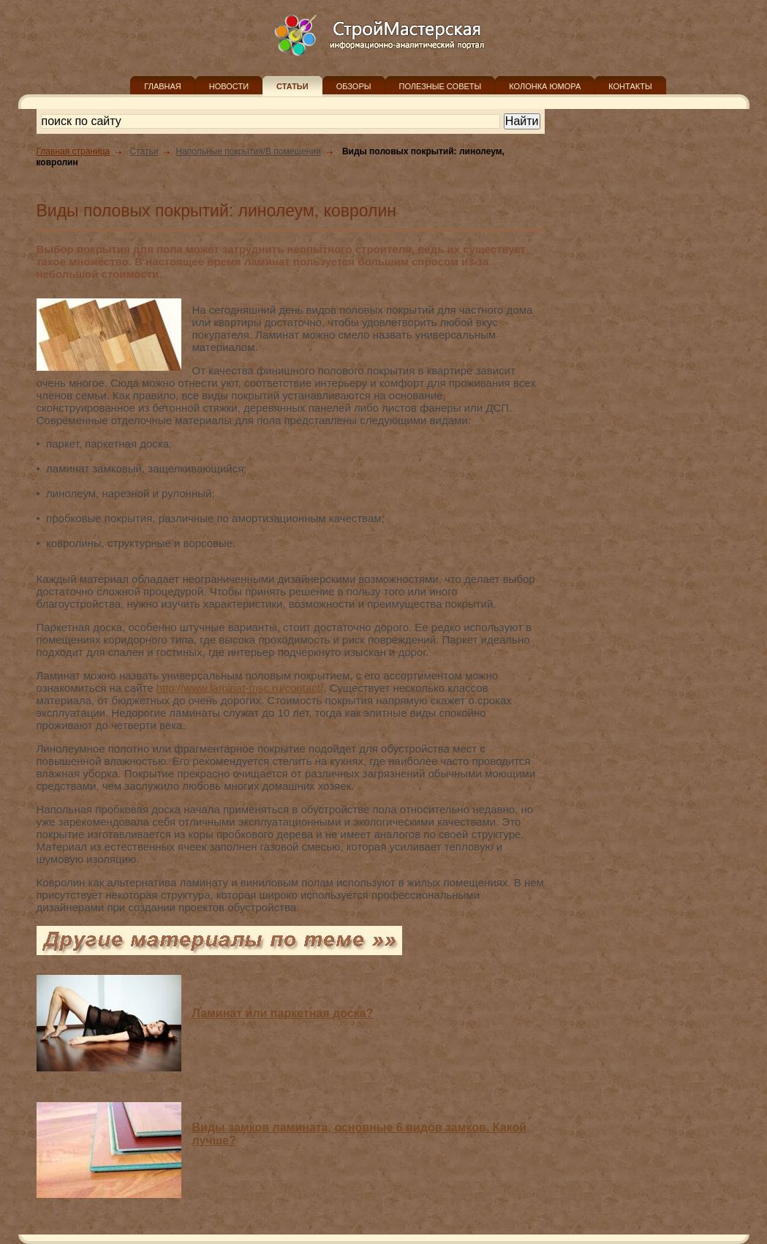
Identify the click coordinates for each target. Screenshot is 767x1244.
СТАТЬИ (292, 86)
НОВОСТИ (229, 86)
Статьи (144, 151)
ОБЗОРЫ (353, 86)
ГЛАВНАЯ (162, 86)
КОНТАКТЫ (629, 86)
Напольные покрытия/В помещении (247, 151)
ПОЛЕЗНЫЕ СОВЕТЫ (440, 86)
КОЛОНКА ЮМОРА (545, 86)
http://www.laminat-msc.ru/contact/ (239, 688)
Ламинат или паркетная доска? (283, 1013)
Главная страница (73, 151)
